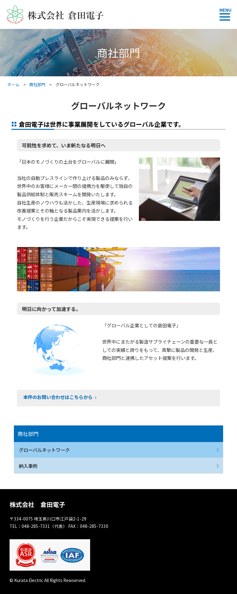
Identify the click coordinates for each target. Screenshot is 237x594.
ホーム (13, 84)
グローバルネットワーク (44, 449)
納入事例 (28, 465)
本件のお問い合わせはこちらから (58, 396)
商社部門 (37, 84)
